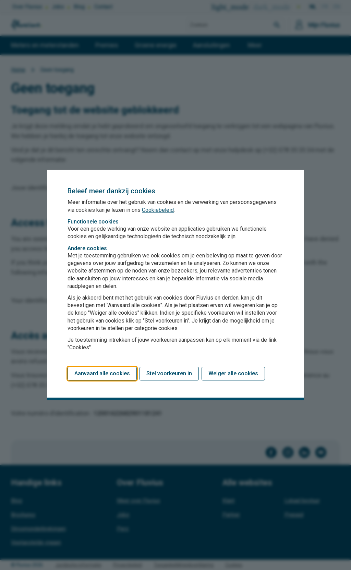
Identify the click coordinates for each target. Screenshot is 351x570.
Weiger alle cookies (233, 373)
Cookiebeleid (158, 210)
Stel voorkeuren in (169, 373)
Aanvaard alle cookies (102, 373)
